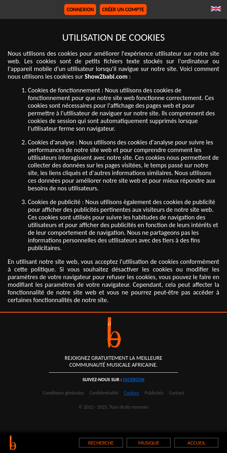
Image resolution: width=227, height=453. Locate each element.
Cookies (131, 393)
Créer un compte (123, 9)
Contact (176, 393)
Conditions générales (63, 393)
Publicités (154, 393)
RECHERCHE (101, 443)
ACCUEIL (196, 443)
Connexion (80, 9)
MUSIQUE (148, 443)
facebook (134, 379)
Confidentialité (103, 393)
